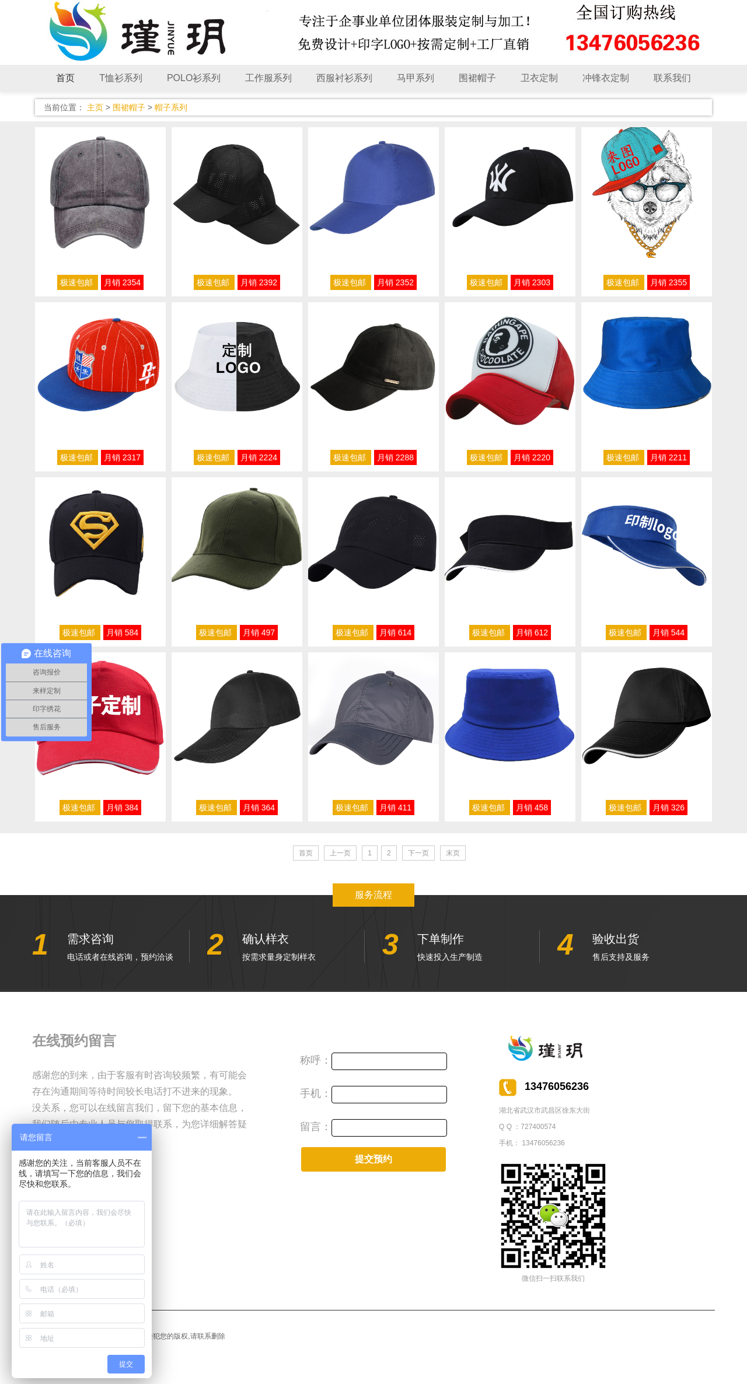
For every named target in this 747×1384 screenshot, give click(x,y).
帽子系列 (171, 107)
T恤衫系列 (120, 78)
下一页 (418, 853)
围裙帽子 (477, 78)
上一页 (340, 853)
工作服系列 (268, 78)
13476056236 (543, 1143)
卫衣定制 (539, 78)
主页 (95, 107)
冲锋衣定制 (605, 78)
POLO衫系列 (194, 78)
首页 (65, 78)
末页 (453, 853)
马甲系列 (415, 78)
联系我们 (672, 78)
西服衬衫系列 (344, 78)
